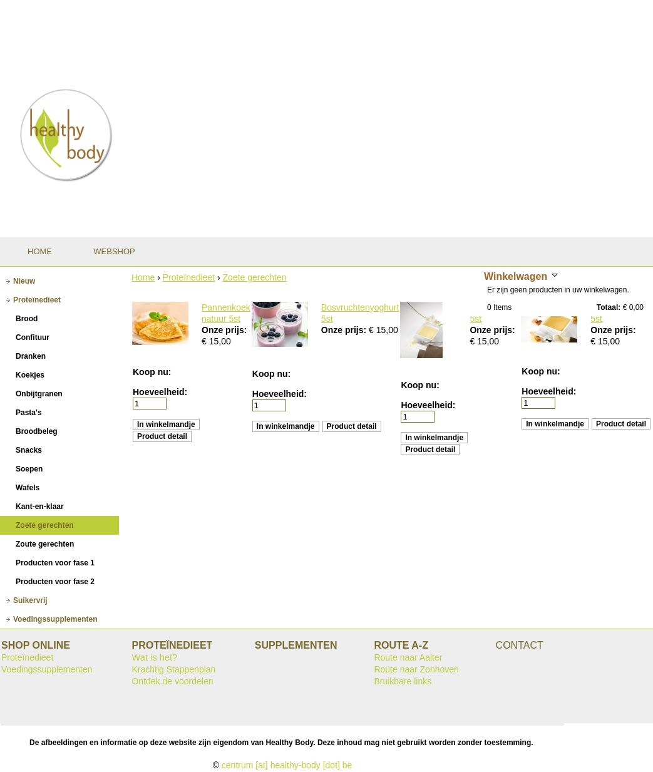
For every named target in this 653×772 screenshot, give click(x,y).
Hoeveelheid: (160, 392)
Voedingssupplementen (47, 669)
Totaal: (608, 307)
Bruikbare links (402, 681)
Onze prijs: (224, 330)
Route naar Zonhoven (416, 669)
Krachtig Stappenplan (173, 669)
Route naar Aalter (408, 657)
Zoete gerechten (255, 277)
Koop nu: (152, 372)
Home (143, 277)
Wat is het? (154, 657)
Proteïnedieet (189, 277)
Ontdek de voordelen (172, 681)
